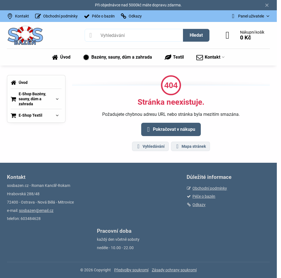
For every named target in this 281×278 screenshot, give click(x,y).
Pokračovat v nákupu (170, 129)
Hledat (196, 35)
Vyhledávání (150, 146)
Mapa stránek (190, 146)
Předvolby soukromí (131, 270)
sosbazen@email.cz (36, 210)
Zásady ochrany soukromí (174, 270)
